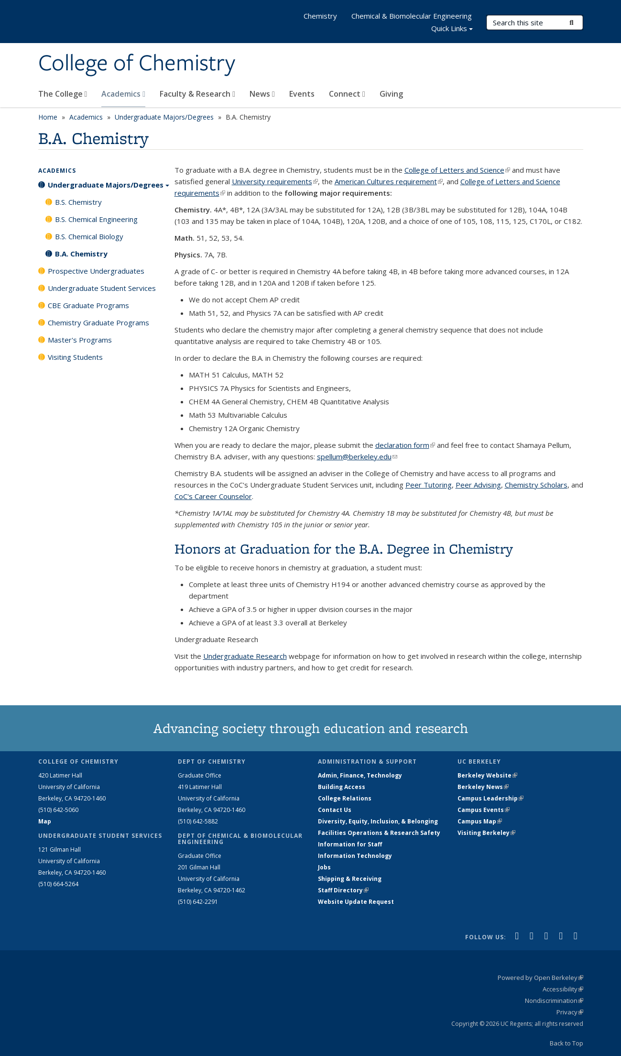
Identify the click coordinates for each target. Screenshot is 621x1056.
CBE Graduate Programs (88, 305)
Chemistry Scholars (536, 484)
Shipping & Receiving (349, 879)
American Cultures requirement (389, 181)
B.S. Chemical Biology (89, 236)
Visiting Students (75, 357)
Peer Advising (478, 484)
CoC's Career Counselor (213, 496)
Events (302, 94)
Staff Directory (343, 890)
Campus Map (480, 821)
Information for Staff (350, 844)
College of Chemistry (136, 63)
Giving (391, 94)
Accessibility (563, 989)
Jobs (324, 867)
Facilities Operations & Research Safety (379, 833)
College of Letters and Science (457, 170)
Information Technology (355, 856)
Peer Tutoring (428, 484)
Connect (347, 94)
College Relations (344, 798)
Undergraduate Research (245, 656)
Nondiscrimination (554, 1000)
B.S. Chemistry (78, 202)
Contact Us (334, 810)
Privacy (569, 1012)
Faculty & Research (197, 94)
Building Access (341, 787)
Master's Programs (80, 340)
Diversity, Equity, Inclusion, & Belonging (378, 821)
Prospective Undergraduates (96, 271)
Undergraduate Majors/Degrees (164, 117)
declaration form (405, 445)
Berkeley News (483, 787)
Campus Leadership (490, 798)
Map (44, 821)
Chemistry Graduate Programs (98, 322)
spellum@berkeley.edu (357, 456)
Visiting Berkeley (486, 833)
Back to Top (566, 1043)
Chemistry (320, 16)
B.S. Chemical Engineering (96, 219)
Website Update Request (356, 902)
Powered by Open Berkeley (540, 977)
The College (62, 94)
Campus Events (484, 810)
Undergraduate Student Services (102, 288)
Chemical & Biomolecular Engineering (411, 16)
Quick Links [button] (452, 29)
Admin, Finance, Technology (360, 775)
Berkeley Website (487, 775)
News (262, 94)
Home (47, 117)
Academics (123, 94)
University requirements (275, 181)
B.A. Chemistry (81, 253)
